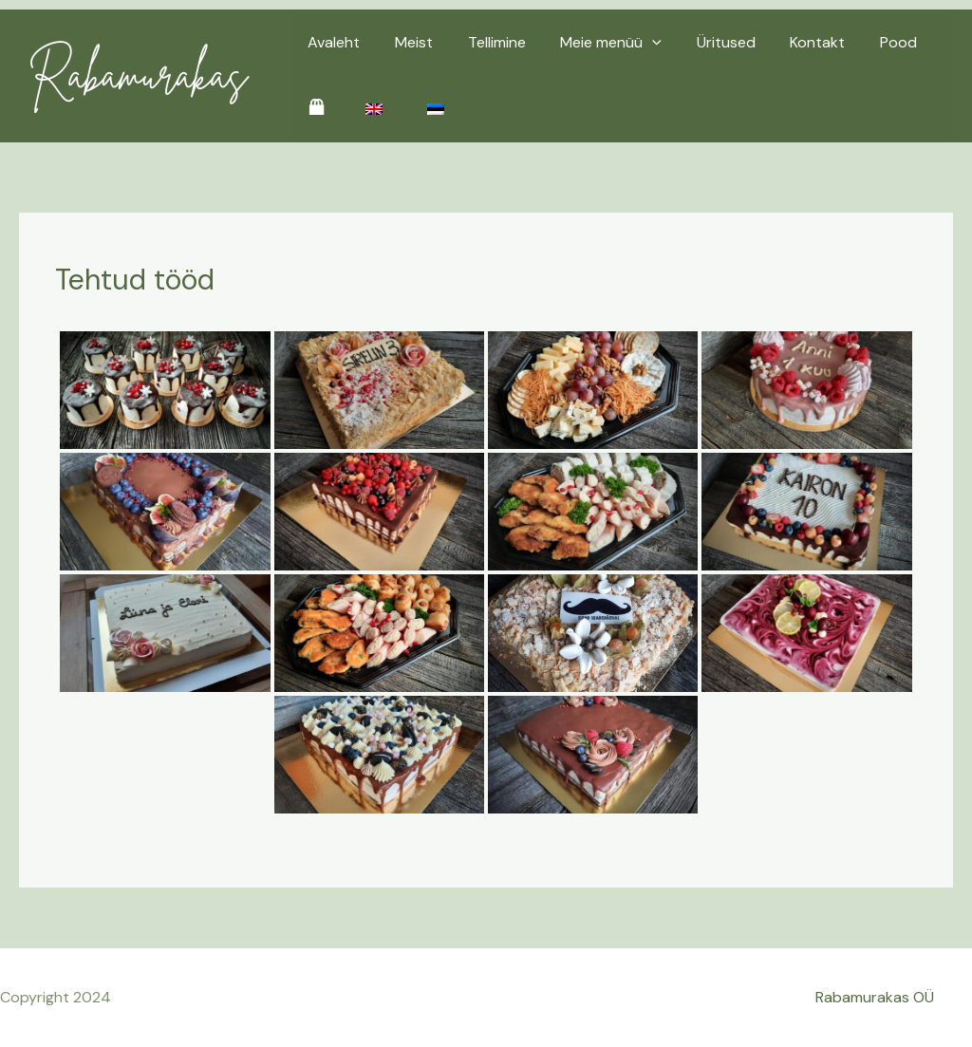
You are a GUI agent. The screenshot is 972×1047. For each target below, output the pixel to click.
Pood (869, 42)
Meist (407, 42)
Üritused (706, 42)
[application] (636, 42)
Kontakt (793, 42)
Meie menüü (595, 42)
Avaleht (332, 42)
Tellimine (485, 42)
